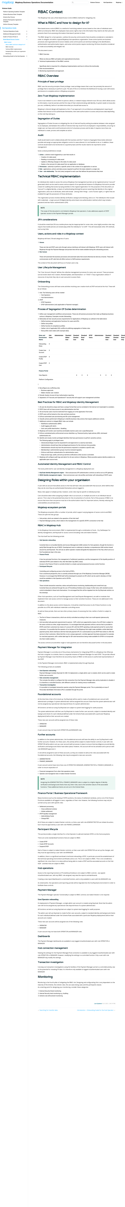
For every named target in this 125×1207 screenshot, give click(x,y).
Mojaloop (119, 3)
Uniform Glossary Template (10, 24)
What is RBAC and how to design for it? (15, 44)
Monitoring (8, 53)
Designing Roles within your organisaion (16, 51)
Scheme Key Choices (9, 17)
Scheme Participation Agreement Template (12, 20)
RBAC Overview (9, 46)
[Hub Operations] (108, 3)
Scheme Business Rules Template (12, 14)
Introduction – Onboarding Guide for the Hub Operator (95, 1010)
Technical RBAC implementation (14, 49)
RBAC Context (7, 42)
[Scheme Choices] (95, 3)
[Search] (80, 2)
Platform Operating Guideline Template (14, 11)
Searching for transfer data (49, 1010)
